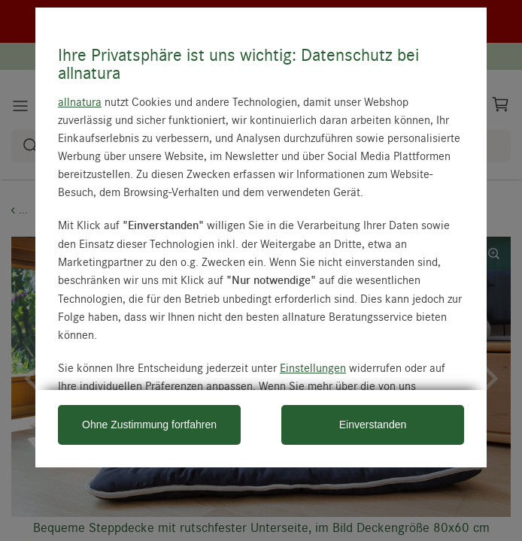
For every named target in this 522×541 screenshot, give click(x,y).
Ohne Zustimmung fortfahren (149, 425)
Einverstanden (373, 425)
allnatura (80, 101)
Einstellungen (313, 367)
